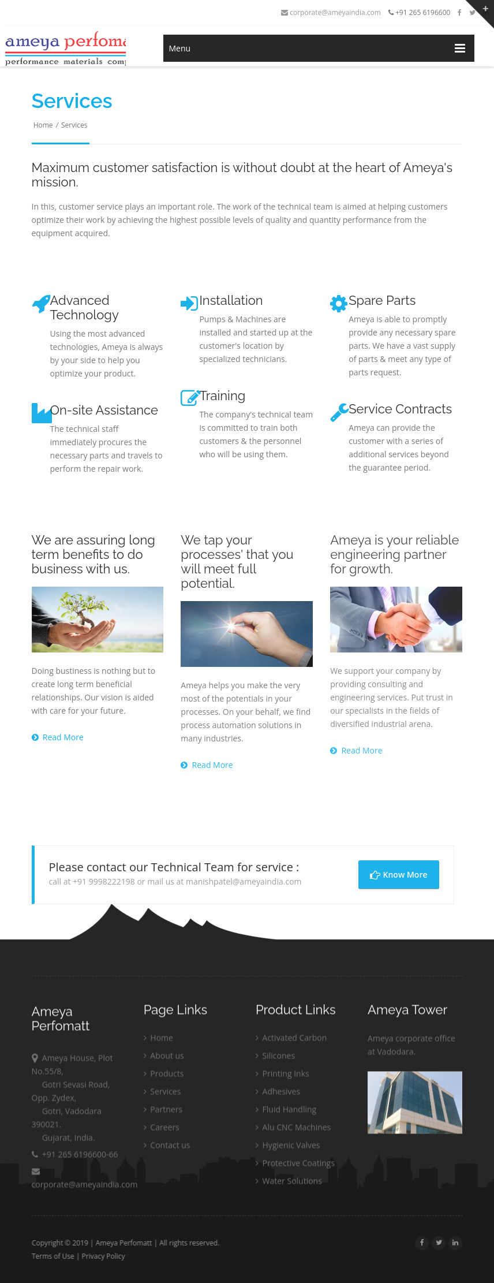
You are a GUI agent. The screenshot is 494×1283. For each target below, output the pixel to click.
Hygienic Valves (288, 1147)
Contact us (167, 1147)
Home (43, 125)
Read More (58, 737)
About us (164, 1058)
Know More (399, 874)
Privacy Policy (106, 1256)
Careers (161, 1129)
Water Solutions (289, 1183)
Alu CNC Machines (293, 1129)
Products (164, 1076)
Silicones (275, 1058)
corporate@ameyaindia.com (331, 12)
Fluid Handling (286, 1111)
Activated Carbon (291, 1040)
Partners (163, 1111)
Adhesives (278, 1093)
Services (74, 125)
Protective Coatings (295, 1165)
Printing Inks (282, 1076)
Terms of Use (55, 1256)
